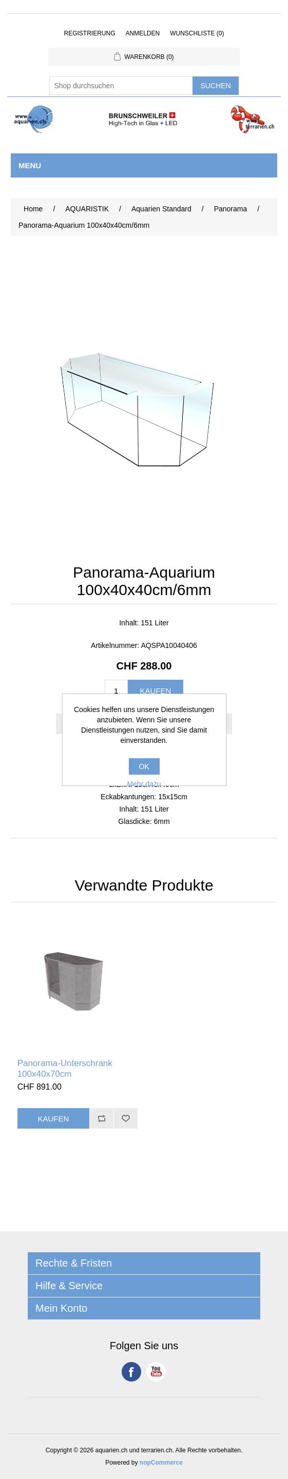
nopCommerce (161, 1462)
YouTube (156, 1372)
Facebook (131, 1372)
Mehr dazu (144, 784)
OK (144, 766)
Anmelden (142, 33)
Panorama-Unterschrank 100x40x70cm (64, 1068)
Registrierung (89, 33)
